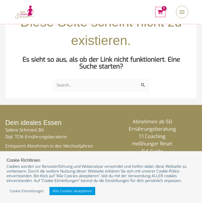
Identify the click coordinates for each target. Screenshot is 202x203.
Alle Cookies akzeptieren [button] (72, 191)
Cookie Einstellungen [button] (27, 191)
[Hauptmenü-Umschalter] (181, 13)
